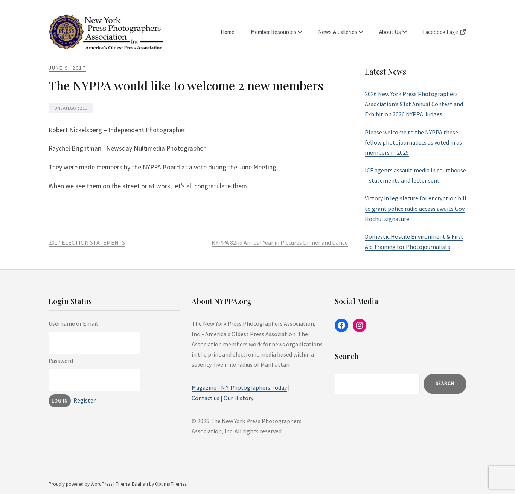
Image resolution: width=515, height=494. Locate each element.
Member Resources (273, 31)
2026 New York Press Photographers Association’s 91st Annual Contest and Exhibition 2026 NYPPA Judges (414, 104)
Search (445, 383)
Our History (238, 398)
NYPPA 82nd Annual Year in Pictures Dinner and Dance (280, 242)
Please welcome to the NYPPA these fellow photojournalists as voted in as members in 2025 (413, 142)
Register (84, 400)
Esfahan (140, 484)
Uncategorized (71, 108)
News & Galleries (337, 31)
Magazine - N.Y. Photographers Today (239, 387)
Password (61, 360)
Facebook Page (444, 31)
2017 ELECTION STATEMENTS (87, 242)
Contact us (205, 398)
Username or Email (73, 323)
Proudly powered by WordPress (80, 484)
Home (228, 31)
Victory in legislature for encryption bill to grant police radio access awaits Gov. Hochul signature (415, 208)
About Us (390, 31)
